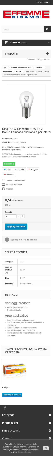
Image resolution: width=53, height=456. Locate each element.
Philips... (6, 387)
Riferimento (7, 138)
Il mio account (11, 430)
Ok (46, 448)
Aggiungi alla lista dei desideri (23, 240)
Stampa (9, 189)
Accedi (46, 2)
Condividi (19, 169)
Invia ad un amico (14, 185)
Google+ (33, 169)
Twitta (7, 169)
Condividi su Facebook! (15, 180)
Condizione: (7, 142)
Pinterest (8, 174)
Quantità (8, 212)
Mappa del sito (43, 59)
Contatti (39, 2)
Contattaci (31, 59)
